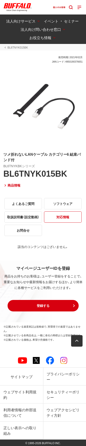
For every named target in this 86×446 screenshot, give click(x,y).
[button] (43, 305)
